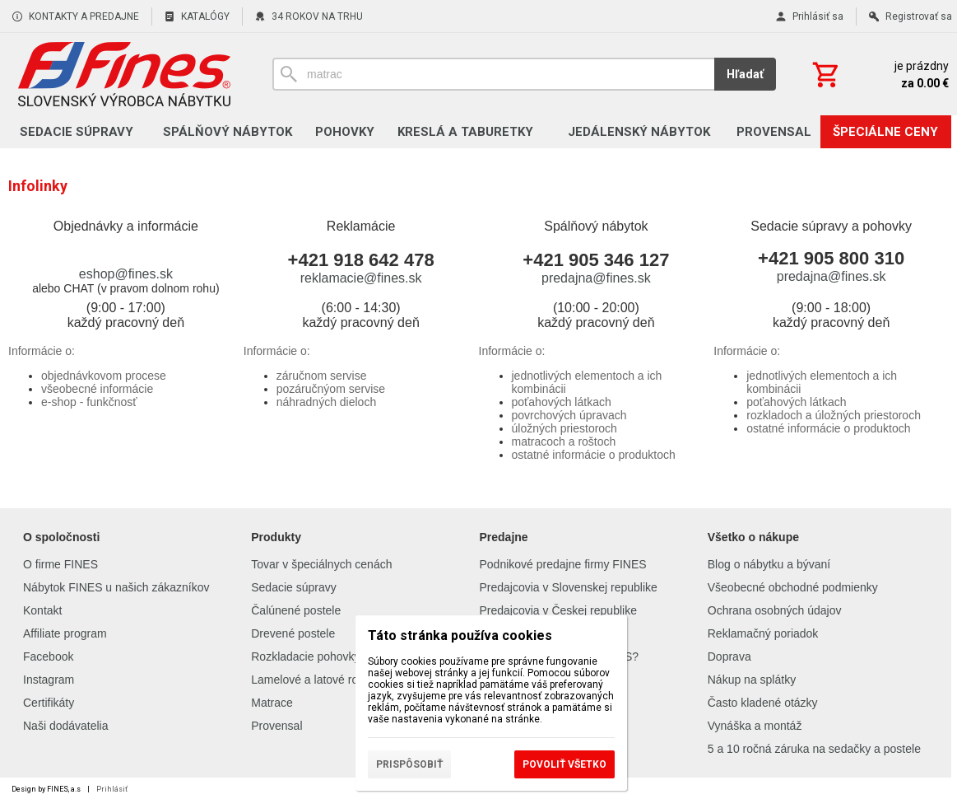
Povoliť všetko (564, 764)
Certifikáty (48, 702)
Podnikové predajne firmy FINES (563, 564)
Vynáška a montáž (755, 725)
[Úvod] (124, 74)
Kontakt (42, 610)
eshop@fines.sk (126, 274)
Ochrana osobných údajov (775, 610)
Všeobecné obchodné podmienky (793, 587)
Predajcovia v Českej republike (558, 610)
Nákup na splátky (752, 679)
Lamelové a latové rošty (312, 679)
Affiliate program (65, 633)
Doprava (729, 656)
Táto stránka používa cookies (460, 635)
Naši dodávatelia (66, 725)
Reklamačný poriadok (763, 633)
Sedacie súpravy (294, 587)
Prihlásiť (112, 789)
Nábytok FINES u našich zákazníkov (116, 587)
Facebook (48, 656)
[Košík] (879, 74)
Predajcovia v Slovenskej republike (568, 587)
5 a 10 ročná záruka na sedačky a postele (814, 748)
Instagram (48, 679)
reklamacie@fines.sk (361, 278)
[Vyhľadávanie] (493, 74)
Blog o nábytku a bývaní (769, 564)
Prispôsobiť (409, 764)
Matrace (272, 702)
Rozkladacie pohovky (305, 656)
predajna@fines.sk (596, 278)
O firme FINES (60, 564)
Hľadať (745, 74)
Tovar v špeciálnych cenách (321, 564)
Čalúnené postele (296, 610)
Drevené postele (293, 633)
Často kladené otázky (763, 702)
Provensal (276, 725)
